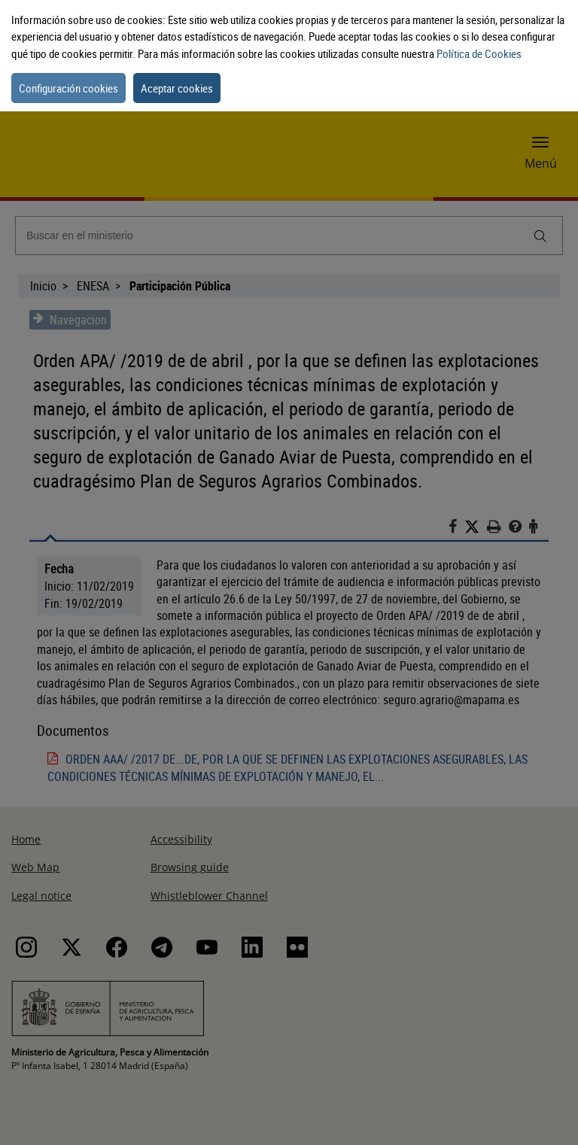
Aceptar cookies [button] (177, 88)
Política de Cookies (479, 53)
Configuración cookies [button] (68, 88)
